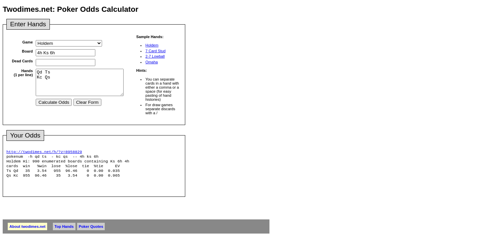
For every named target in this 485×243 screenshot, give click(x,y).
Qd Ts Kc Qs (85, 85)
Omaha (152, 62)
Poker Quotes (91, 231)
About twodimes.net (27, 231)
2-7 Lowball (155, 56)
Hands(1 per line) (23, 73)
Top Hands (64, 231)
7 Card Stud (156, 51)
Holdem (152, 45)
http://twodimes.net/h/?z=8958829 (44, 152)
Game (27, 42)
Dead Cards (22, 61)
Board (27, 51)
